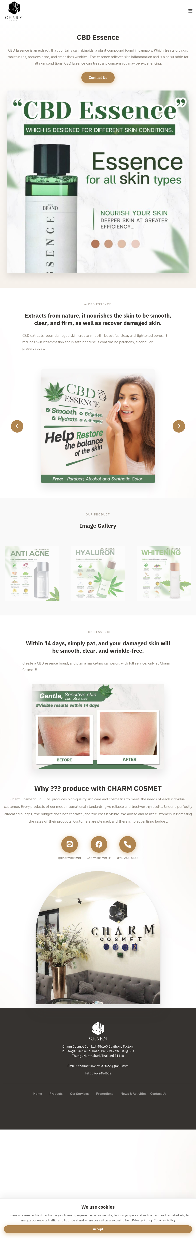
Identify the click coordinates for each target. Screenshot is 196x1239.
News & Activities (134, 1094)
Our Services (79, 1094)
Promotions (104, 1094)
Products (56, 1094)
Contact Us (158, 1094)
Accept (98, 1229)
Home (37, 1094)
